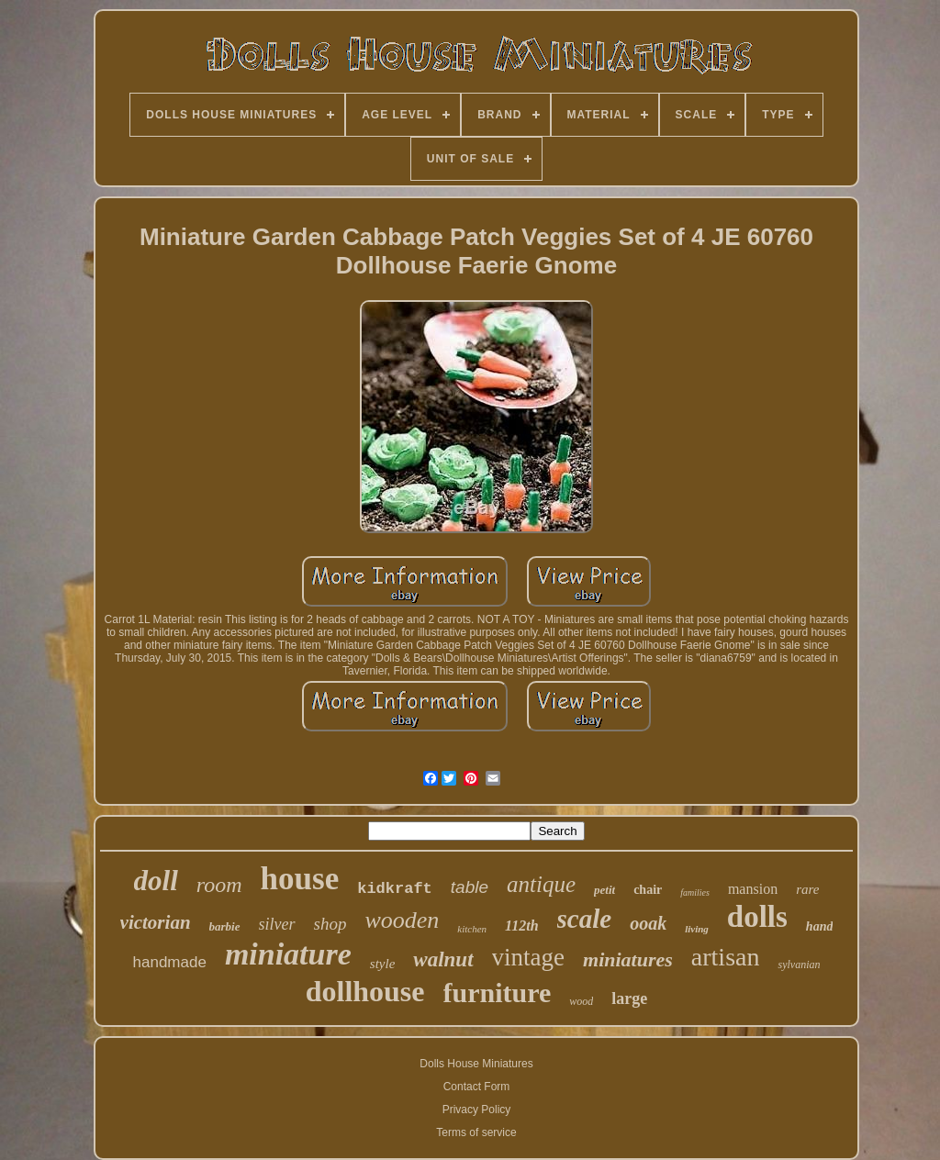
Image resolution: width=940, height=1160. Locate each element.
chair (647, 890)
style (383, 963)
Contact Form (476, 1086)
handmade (170, 962)
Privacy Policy (476, 1109)
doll (156, 880)
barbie (225, 926)
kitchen (472, 928)
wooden (401, 920)
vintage (528, 957)
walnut (443, 959)
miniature (288, 954)
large (629, 998)
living (697, 928)
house (300, 879)
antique (541, 884)
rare (807, 889)
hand (820, 926)
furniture (497, 992)
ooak (648, 923)
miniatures (628, 959)
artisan (725, 956)
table (469, 887)
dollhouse (365, 991)
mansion (753, 889)
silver (277, 924)
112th (521, 925)
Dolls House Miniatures (476, 1063)
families (695, 892)
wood (581, 1001)
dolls (757, 916)
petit (604, 890)
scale (584, 918)
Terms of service (476, 1132)
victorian (155, 922)
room (219, 885)
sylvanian (799, 964)
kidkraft (394, 889)
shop (330, 923)
